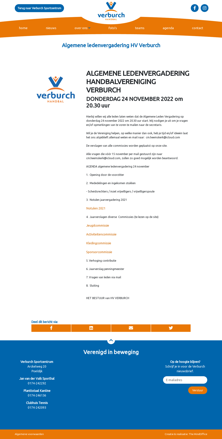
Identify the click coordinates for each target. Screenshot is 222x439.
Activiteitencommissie (101, 234)
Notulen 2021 (95, 208)
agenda (168, 28)
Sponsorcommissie (99, 252)
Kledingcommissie (98, 243)
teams (139, 28)
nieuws (51, 28)
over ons (82, 28)
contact (197, 28)
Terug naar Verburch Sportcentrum (39, 8)
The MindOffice (198, 434)
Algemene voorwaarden (29, 434)
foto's (112, 28)
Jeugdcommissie (97, 225)
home (23, 28)
